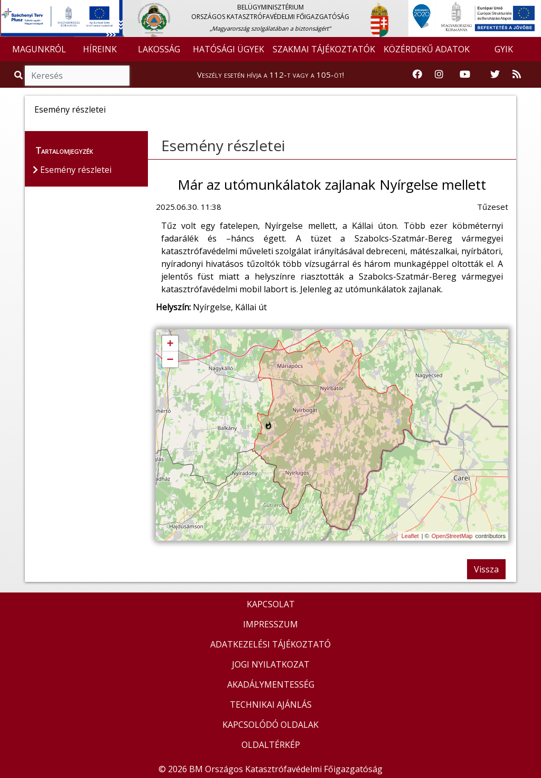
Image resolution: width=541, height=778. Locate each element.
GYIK (504, 49)
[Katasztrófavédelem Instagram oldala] (439, 74)
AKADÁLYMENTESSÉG (270, 684)
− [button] (169, 360)
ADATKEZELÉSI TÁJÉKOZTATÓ (270, 644)
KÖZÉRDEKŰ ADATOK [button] (427, 49)
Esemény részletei (223, 145)
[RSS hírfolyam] (516, 74)
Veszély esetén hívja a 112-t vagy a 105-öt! (270, 74)
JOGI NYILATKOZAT (271, 664)
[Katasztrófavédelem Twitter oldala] (495, 74)
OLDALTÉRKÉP (270, 745)
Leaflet (410, 536)
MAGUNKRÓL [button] (39, 49)
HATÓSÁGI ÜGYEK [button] (228, 49)
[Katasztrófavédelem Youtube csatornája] (465, 74)
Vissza (486, 569)
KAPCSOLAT (271, 604)
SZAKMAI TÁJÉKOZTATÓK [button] (324, 49)
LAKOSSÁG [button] (159, 49)
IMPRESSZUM (270, 624)
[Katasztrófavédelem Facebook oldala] (417, 74)
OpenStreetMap (452, 536)
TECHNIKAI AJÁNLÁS (271, 704)
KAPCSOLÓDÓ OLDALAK (270, 724)
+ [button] (169, 344)
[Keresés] (77, 76)
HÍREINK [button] (100, 49)
